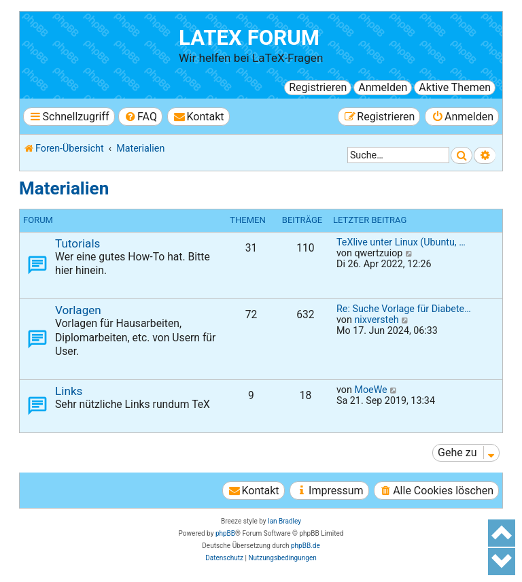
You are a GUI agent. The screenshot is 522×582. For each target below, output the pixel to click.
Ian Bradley (284, 521)
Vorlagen (78, 310)
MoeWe (370, 389)
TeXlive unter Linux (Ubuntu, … (401, 242)
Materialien (64, 188)
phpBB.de (305, 545)
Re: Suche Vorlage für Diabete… (403, 308)
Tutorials (77, 243)
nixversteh (376, 319)
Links (68, 391)
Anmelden (382, 87)
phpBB (225, 533)
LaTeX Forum (249, 37)
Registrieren (318, 87)
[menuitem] (140, 116)
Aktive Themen (455, 87)
